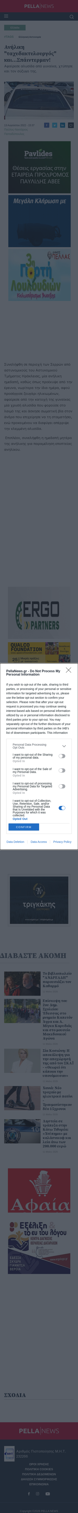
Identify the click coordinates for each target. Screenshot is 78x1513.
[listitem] (39, 746)
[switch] (62, 756)
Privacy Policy (62, 841)
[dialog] (39, 756)
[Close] (70, 671)
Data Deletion (15, 841)
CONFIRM (24, 827)
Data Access (39, 841)
